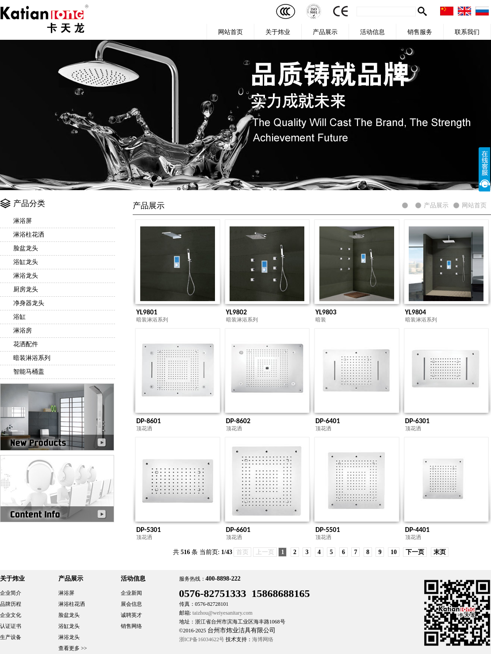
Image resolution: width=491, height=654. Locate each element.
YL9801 (146, 312)
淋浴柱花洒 (28, 234)
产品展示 (325, 31)
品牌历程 (10, 604)
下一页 (415, 552)
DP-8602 (238, 421)
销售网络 (131, 626)
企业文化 (10, 615)
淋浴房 (22, 330)
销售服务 (419, 31)
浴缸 (19, 317)
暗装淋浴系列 (31, 358)
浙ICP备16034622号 (202, 639)
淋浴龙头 (25, 275)
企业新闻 (131, 593)
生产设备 (10, 637)
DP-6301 (417, 421)
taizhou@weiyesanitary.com (222, 613)
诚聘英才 (131, 615)
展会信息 (131, 604)
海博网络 (262, 639)
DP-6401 (327, 421)
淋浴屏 (22, 221)
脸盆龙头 (25, 248)
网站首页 (230, 31)
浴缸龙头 (25, 262)
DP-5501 (327, 529)
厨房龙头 (25, 289)
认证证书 (10, 626)
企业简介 (10, 593)
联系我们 (467, 31)
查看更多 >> (72, 648)
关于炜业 (277, 31)
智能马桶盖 (28, 371)
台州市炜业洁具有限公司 (241, 630)
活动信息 (372, 31)
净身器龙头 (28, 303)
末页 (439, 552)
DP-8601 (148, 421)
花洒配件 (25, 344)
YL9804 (415, 312)
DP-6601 (238, 529)
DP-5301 (148, 529)
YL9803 (326, 312)
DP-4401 (417, 529)
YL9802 (236, 312)
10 (394, 552)
